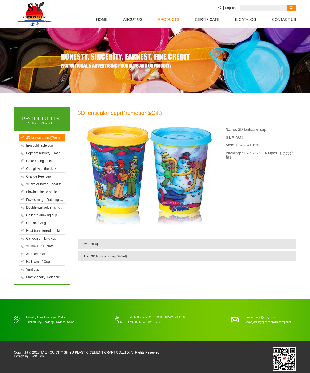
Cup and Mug (36, 223)
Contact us (284, 20)
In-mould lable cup (39, 145)
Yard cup (32, 269)
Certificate (207, 20)
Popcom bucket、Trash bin (45, 153)
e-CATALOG (245, 20)
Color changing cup (40, 161)
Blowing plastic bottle (41, 192)
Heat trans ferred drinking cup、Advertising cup (45, 231)
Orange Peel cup (38, 176)
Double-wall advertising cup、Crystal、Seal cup (45, 207)
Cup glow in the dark (41, 169)
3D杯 (95, 244)
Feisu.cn (37, 356)
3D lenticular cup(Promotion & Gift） (45, 138)
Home (101, 20)
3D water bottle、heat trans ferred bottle (45, 184)
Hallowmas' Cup (38, 262)
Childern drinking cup (41, 215)
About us (133, 20)
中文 (219, 8)
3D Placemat (35, 254)
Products (168, 20)
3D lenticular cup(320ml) (109, 256)
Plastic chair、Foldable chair (45, 277)
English (230, 8)
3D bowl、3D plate (40, 246)
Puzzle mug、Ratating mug (45, 200)
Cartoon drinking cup (41, 238)
